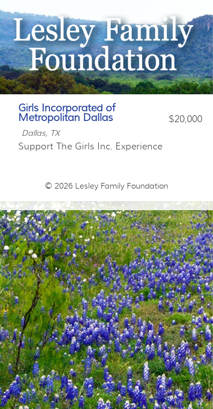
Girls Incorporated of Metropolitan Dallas (66, 113)
